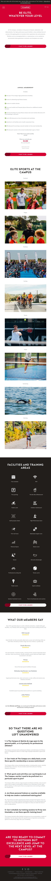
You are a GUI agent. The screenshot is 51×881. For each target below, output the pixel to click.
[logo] (25, 7)
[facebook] (22, 869)
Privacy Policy (19, 871)
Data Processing (29, 871)
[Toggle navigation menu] (3, 7)
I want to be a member (25, 46)
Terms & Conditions (39, 871)
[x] (25, 869)
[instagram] (28, 869)
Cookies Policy (11, 871)
